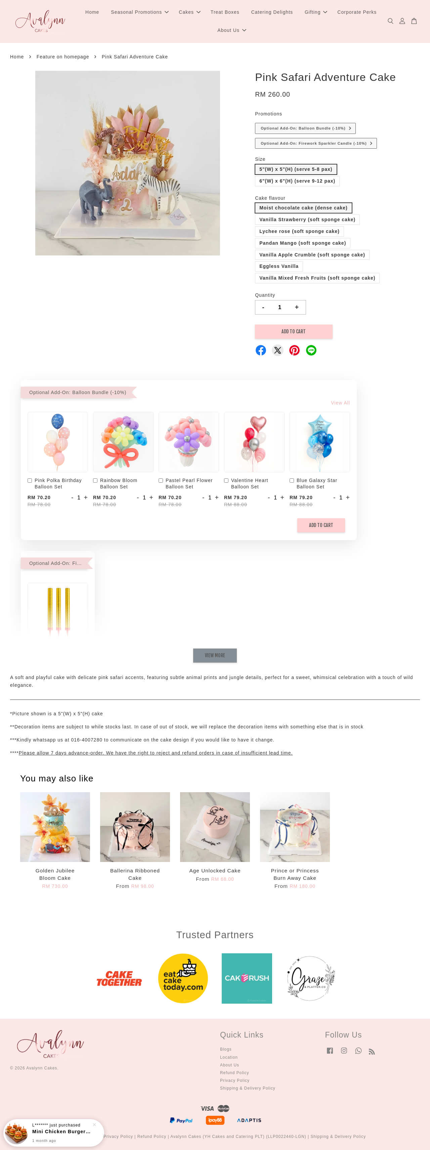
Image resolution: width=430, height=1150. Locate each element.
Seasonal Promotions (140, 12)
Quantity (265, 295)
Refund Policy (234, 1072)
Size (260, 159)
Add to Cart (321, 525)
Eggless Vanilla (279, 266)
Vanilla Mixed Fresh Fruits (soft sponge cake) (317, 278)
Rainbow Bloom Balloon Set (115, 484)
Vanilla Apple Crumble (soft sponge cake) (312, 254)
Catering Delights (272, 12)
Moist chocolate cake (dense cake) (303, 207)
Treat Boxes (225, 12)
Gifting (316, 12)
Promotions (268, 113)
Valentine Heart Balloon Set (246, 484)
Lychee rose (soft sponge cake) (299, 231)
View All (340, 402)
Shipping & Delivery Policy (247, 1088)
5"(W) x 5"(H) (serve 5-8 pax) (295, 169)
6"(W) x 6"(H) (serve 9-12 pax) (297, 181)
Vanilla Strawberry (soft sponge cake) (307, 219)
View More (215, 655)
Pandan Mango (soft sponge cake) (302, 243)
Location (229, 1057)
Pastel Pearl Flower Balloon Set (186, 484)
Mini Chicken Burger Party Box (61, 1131)
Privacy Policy (235, 1080)
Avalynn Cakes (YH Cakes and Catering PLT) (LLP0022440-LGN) (238, 1136)
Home (92, 12)
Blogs (226, 1049)
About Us (231, 30)
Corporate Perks (357, 12)
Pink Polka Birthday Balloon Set (55, 484)
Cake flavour (270, 198)
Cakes (190, 12)
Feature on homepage (63, 56)
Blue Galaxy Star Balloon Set (313, 484)
